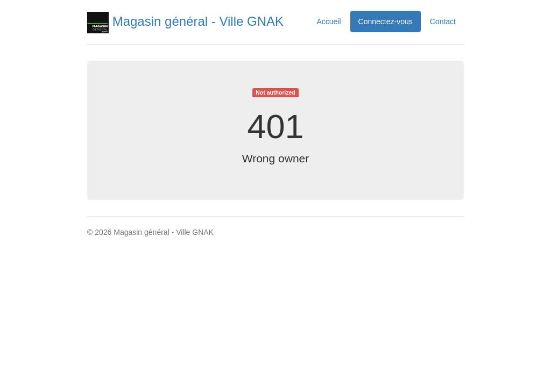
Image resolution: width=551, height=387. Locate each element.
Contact (443, 21)
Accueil (328, 21)
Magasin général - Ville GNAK (185, 21)
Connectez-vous (385, 21)
